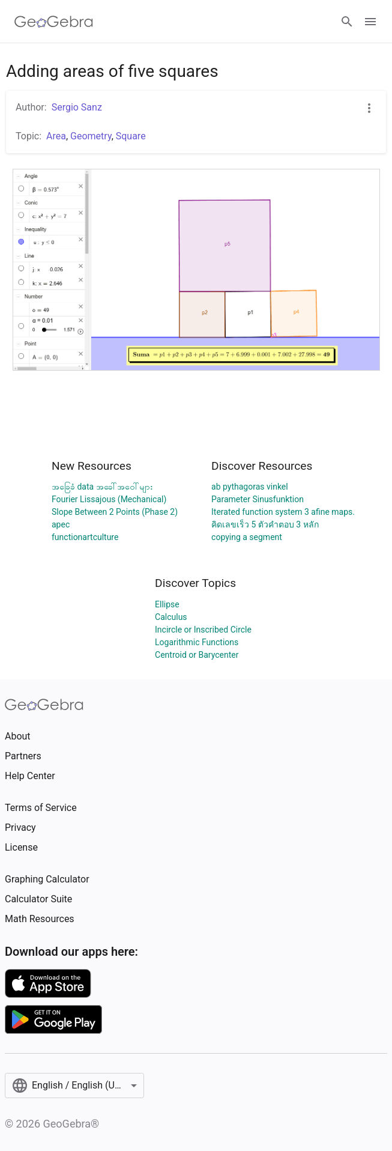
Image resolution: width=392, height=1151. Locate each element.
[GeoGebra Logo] (53, 22)
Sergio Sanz (77, 107)
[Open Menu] (370, 21)
